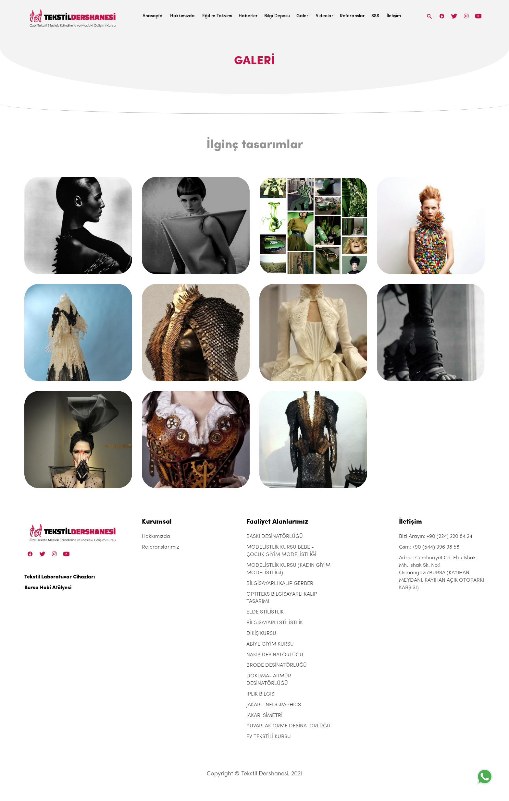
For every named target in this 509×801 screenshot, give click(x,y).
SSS (375, 16)
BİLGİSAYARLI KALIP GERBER (279, 583)
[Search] (429, 16)
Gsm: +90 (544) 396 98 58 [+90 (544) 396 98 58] (429, 547)
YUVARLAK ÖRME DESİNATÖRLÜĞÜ (288, 726)
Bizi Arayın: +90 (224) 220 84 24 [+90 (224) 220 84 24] (435, 536)
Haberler (248, 16)
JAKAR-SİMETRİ (264, 715)
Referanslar (352, 16)
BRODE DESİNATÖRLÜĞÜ (276, 665)
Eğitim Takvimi (217, 16)
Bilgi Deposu (277, 16)
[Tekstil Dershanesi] (73, 16)
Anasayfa (153, 16)
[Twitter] (454, 16)
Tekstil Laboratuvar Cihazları (59, 577)
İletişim (394, 16)
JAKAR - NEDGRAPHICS (273, 705)
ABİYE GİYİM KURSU (270, 644)
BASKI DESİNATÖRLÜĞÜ (274, 536)
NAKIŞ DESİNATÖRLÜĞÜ (274, 655)
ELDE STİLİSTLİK (265, 612)
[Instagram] (466, 16)
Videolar (324, 16)
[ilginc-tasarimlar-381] (78, 225)
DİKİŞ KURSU (261, 633)
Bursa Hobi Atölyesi (47, 587)
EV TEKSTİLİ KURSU (268, 736)
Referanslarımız (160, 547)
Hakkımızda (182, 16)
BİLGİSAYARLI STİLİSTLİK (274, 622)
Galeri (302, 16)
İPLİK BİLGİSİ (261, 694)
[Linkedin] (478, 16)
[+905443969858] (485, 776)
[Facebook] (442, 16)
